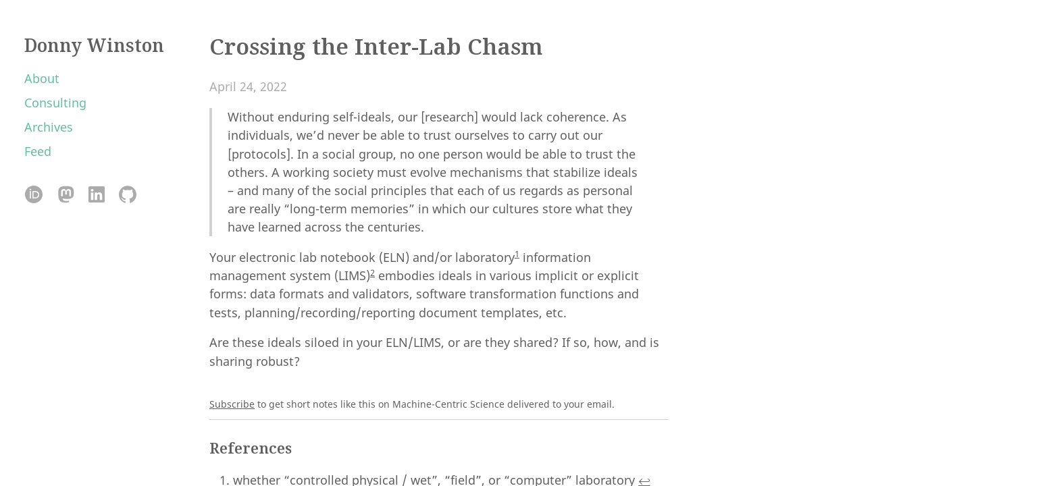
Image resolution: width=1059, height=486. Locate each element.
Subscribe (232, 404)
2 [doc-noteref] (372, 273)
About (41, 78)
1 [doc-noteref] (517, 254)
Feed (37, 151)
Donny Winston (94, 45)
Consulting (55, 102)
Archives (48, 127)
